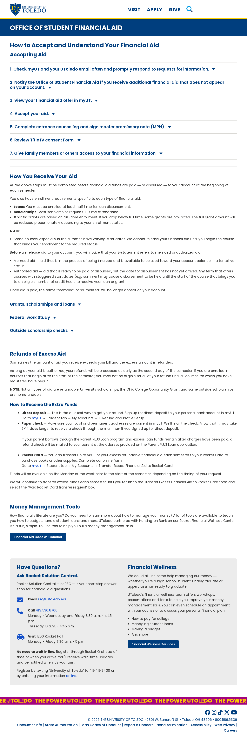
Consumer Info (29, 725)
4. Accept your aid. (29, 114)
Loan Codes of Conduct (101, 725)
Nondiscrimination (172, 725)
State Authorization (61, 725)
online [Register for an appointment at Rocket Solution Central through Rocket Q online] (71, 675)
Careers (230, 730)
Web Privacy (224, 725)
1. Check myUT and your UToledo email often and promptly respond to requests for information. (109, 69)
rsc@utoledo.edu (52, 599)
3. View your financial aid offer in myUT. (51, 100)
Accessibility (200, 725)
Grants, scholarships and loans (42, 304)
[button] (189, 9)
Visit (134, 9)
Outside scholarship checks (39, 330)
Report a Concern (139, 725)
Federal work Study (30, 317)
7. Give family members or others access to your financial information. (83, 153)
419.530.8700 (46, 610)
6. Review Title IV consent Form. (42, 140)
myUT (36, 418)
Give (174, 9)
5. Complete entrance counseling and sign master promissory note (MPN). (87, 127)
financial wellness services (153, 644)
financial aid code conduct (38, 537)
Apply (154, 9)
